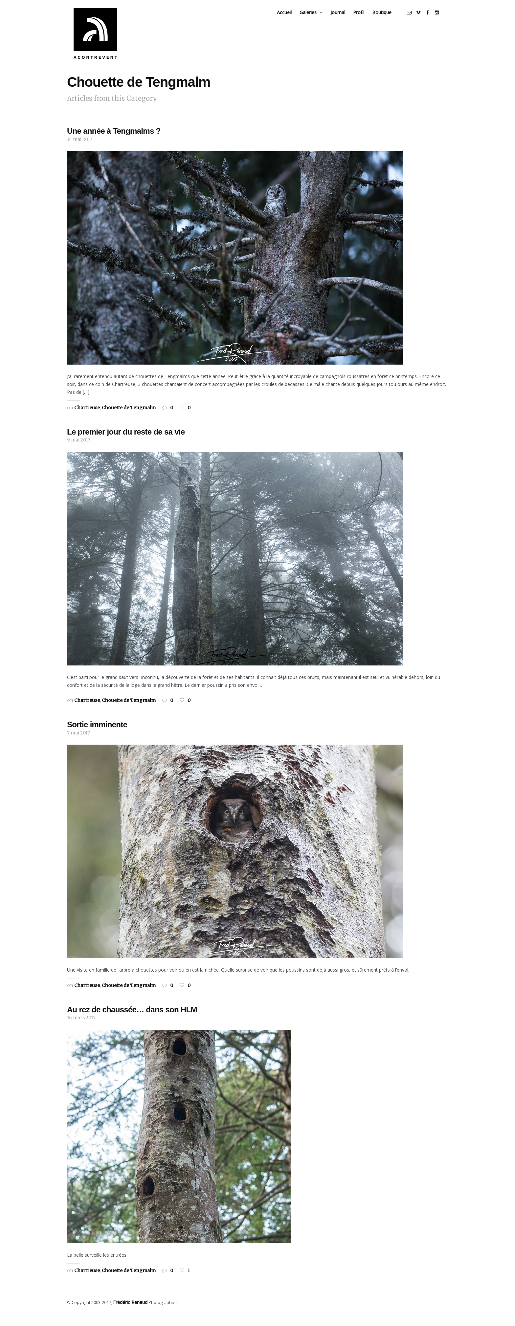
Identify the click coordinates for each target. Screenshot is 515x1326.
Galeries (314, 18)
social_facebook (434, 18)
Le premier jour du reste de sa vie (126, 442)
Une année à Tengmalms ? (113, 141)
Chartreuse (87, 418)
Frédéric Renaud (129, 1312)
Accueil (290, 18)
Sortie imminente (97, 735)
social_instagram (443, 18)
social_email (415, 18)
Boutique (388, 18)
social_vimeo (425, 18)
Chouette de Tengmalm (129, 418)
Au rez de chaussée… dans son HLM (132, 1020)
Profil (365, 18)
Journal (344, 18)
